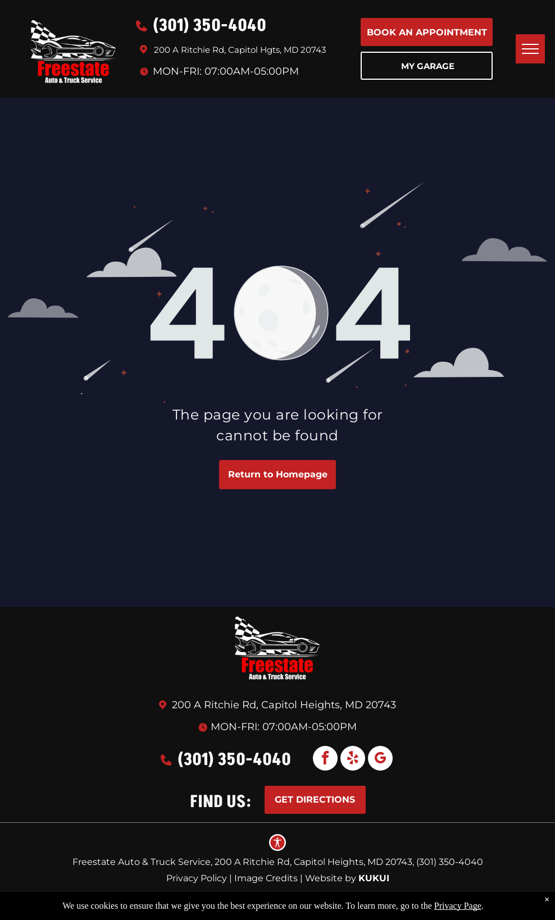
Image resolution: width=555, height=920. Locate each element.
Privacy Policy (196, 878)
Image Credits (266, 878)
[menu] (530, 48)
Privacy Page (457, 905)
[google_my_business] (380, 759)
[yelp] (352, 759)
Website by (330, 878)
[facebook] (325, 759)
